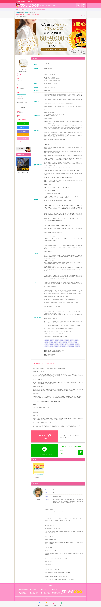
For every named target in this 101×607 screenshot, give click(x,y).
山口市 (31, 9)
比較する (46, 604)
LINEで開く (80, 452)
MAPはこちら (47, 65)
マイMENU (78, 5)
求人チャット (23, 138)
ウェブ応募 (23, 135)
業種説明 (32, 590)
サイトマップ (44, 589)
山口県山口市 (32, 12)
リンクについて (55, 589)
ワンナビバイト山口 (24, 9)
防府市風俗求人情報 (23, 593)
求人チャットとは (23, 141)
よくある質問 (33, 589)
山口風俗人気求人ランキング (58, 593)
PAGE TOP (50, 585)
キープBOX (54, 604)
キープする (83, 14)
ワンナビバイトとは (45, 590)
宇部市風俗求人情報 (45, 592)
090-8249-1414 (23, 127)
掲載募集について (23, 590)
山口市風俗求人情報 (34, 592)
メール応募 (23, 131)
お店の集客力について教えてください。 (38, 468)
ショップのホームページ (21, 94)
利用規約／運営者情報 (24, 589)
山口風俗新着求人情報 (46, 593)
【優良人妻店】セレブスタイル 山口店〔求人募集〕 (23, 70)
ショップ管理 (55, 590)
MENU (83, 5)
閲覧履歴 (61, 604)
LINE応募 (23, 124)
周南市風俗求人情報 (56, 592)
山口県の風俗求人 (23, 592)
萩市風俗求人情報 (34, 593)
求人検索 (39, 604)
